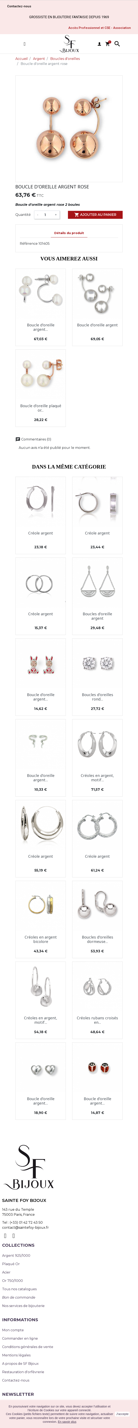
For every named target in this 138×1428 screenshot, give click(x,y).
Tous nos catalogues (19, 1289)
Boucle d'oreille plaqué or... (40, 408)
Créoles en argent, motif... (97, 778)
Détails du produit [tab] (69, 233)
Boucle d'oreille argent (97, 324)
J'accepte (122, 1414)
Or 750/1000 (12, 1281)
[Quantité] (46, 215)
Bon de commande (18, 1297)
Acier (6, 1272)
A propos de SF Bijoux (20, 1364)
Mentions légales (16, 1355)
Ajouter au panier (95, 214)
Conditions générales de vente (27, 1347)
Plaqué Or (11, 1264)
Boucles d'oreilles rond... (97, 697)
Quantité (23, 215)
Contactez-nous (15, 1380)
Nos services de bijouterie (23, 1306)
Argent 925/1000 (16, 1256)
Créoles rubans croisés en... (97, 1020)
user (99, 44)
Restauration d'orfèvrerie (23, 1372)
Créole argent (40, 533)
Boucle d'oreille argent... (40, 327)
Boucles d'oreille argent (97, 616)
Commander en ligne (20, 1338)
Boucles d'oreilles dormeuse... (97, 939)
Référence (29, 244)
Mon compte (13, 1330)
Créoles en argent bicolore (41, 939)
